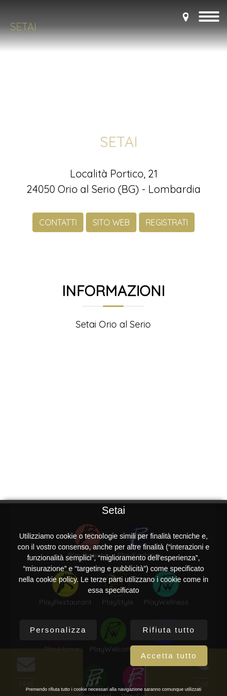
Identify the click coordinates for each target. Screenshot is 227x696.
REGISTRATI (167, 225)
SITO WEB (111, 225)
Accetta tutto (169, 655)
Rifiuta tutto (169, 629)
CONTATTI (58, 225)
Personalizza (58, 629)
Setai (23, 26)
